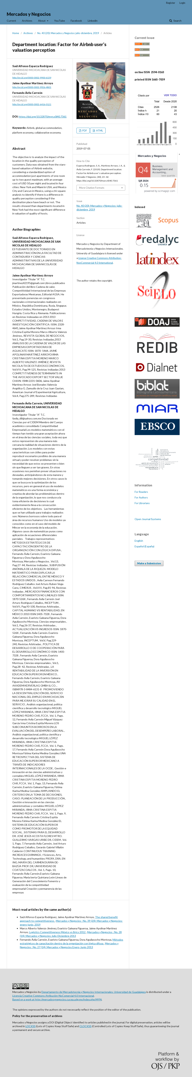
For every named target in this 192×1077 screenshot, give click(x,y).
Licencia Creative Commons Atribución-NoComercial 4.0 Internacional (53, 995)
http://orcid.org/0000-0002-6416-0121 (31, 104)
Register (170, 2)
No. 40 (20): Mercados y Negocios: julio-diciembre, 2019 (68, 33)
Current (11, 20)
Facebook (76, 20)
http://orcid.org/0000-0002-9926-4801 (31, 87)
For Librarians (142, 503)
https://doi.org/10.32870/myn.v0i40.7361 (43, 116)
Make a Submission (149, 563)
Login (182, 2)
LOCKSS (31, 1026)
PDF (84, 130)
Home (15, 33)
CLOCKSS (86, 1026)
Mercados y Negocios (29, 14)
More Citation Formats (91, 187)
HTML (99, 130)
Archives (27, 20)
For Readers (141, 491)
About (42, 20)
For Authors (141, 497)
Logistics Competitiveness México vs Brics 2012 (57, 932)
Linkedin (93, 20)
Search (177, 20)
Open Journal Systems (148, 519)
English (139, 540)
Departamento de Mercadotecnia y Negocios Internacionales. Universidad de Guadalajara (93, 991)
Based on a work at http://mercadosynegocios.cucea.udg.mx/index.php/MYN (57, 999)
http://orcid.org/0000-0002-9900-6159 (31, 77)
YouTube (59, 20)
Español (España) (144, 546)
